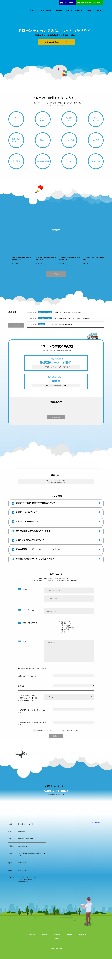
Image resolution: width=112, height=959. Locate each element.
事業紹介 (44, 935)
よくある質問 (98, 10)
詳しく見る (56, 417)
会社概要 (56, 939)
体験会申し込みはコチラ (56, 42)
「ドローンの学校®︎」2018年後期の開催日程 (59, 324)
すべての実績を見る (56, 274)
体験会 (89, 10)
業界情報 (69, 10)
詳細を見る (15, 263)
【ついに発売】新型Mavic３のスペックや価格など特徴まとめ (71, 318)
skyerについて (30, 935)
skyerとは (33, 10)
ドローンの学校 (68, 2)
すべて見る (16, 325)
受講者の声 (78, 10)
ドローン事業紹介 (47, 10)
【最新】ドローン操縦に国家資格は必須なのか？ (67, 312)
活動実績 (59, 10)
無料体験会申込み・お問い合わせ (90, 2)
